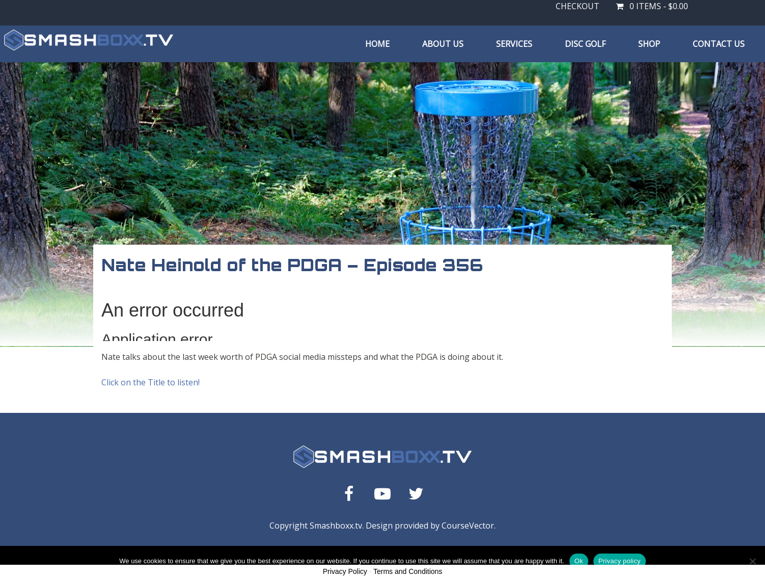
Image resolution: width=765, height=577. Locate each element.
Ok (579, 561)
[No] (752, 561)
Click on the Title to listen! (150, 382)
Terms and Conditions (407, 571)
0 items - (652, 6)
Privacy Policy (345, 571)
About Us (442, 43)
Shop (649, 43)
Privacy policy (619, 561)
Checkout (577, 6)
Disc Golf (585, 43)
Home (377, 43)
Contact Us (719, 43)
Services (514, 43)
